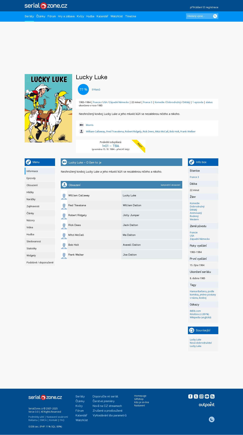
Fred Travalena (115, 131)
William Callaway (95, 131)
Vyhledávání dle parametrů (110, 415)
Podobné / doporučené (40, 262)
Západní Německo (119, 102)
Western (194, 219)
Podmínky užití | (37, 416)
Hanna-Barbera (198, 291)
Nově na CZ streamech (107, 406)
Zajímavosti (33, 206)
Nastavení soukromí (57, 416)
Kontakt (53, 420)
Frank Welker (188, 131)
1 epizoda (198, 102)
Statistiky (31, 248)
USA (105, 102)
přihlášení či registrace (204, 7)
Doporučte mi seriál (105, 396)
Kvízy (80, 16)
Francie (97, 102)
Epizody (31, 178)
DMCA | (44, 420)
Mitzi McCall (161, 131)
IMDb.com (195, 311)
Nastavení (139, 405)
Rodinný (194, 216)
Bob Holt (174, 131)
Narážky (31, 199)
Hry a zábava (66, 16)
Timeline (130, 16)
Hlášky (30, 192)
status (209, 102)
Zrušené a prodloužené (107, 410)
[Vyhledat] (215, 16)
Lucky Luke (195, 339)
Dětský (187, 102)
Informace (32, 171)
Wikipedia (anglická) (200, 317)
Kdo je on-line (141, 402)
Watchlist (116, 16)
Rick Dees (148, 131)
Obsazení (32, 185)
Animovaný (196, 213)
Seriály (29, 16)
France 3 (147, 102)
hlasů (96, 89)
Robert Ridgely (133, 131)
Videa (30, 227)
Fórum (52, 16)
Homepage (140, 395)
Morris (89, 125)
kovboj (202, 297)
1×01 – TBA (110, 145)
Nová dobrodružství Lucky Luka (201, 344)
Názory (31, 220)
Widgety (31, 255)
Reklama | (33, 420)
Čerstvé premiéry (104, 401)
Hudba (90, 16)
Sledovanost (34, 241)
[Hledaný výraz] (202, 16)
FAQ (62, 420)
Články (40, 16)
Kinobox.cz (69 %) (199, 314)
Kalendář (102, 16)
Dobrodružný (173, 102)
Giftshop (139, 399)
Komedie (160, 102)
